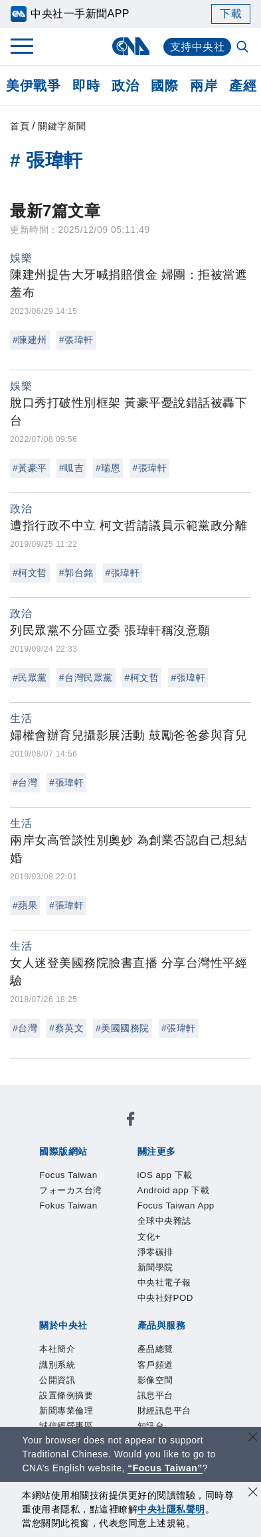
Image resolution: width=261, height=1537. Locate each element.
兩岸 (203, 85)
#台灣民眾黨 (86, 677)
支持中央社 (197, 46)
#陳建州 (30, 339)
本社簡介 (57, 1274)
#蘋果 (25, 905)
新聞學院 (126, 1221)
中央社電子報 (187, 1221)
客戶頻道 (106, 1346)
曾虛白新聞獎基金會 (88, 1418)
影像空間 (155, 1346)
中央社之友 (186, 1364)
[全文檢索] (243, 47)
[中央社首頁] (130, 46)
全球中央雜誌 (172, 1203)
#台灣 (25, 782)
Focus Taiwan (71, 1131)
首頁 (19, 126)
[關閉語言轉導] (253, 1438)
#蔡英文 (66, 1028)
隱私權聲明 (63, 1310)
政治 (125, 85)
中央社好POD (71, 1239)
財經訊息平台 (82, 1364)
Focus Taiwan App (84, 1203)
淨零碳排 (77, 1221)
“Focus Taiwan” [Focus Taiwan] (165, 1468)
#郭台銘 (76, 572)
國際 (164, 85)
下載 (231, 13)
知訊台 (137, 1364)
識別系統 (106, 1274)
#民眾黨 (30, 677)
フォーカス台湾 (153, 1131)
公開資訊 (155, 1274)
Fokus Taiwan (71, 1149)
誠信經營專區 (180, 1292)
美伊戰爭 (33, 85)
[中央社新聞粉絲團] (37, 1095)
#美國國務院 (122, 1028)
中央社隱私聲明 (171, 1509)
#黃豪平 (30, 468)
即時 (86, 85)
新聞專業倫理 (106, 1292)
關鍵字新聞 (62, 126)
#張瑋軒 (76, 339)
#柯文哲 (30, 572)
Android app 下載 (154, 1185)
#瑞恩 (108, 468)
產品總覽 (57, 1346)
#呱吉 (71, 468)
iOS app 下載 (69, 1185)
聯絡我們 (118, 1310)
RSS (45, 1382)
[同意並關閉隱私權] (253, 1493)
